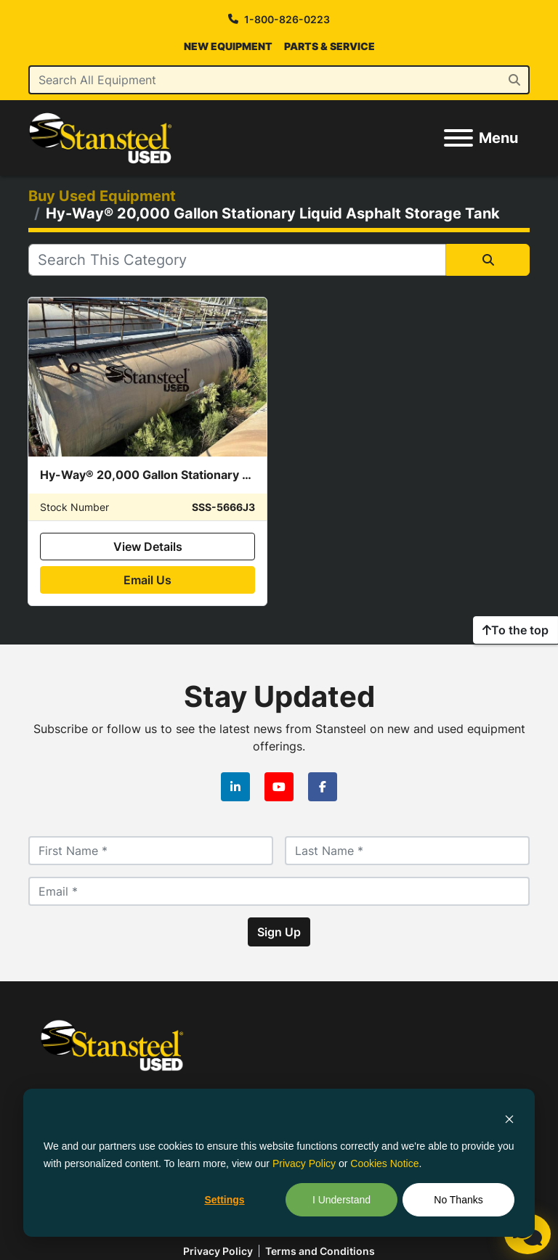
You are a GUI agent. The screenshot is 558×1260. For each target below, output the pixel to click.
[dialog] (279, 1163)
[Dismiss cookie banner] (509, 1118)
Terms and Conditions (320, 1251)
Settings (224, 1200)
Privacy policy (218, 1251)
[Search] (279, 79)
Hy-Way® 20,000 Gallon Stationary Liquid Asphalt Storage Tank (220, 474)
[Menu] (458, 138)
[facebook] (322, 786)
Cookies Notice (384, 1163)
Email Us (147, 580)
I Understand (341, 1200)
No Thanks (458, 1200)
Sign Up (279, 932)
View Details (147, 546)
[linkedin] (235, 786)
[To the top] (515, 630)
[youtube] (279, 786)
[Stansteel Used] (112, 1043)
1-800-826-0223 (287, 19)
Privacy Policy (304, 1163)
